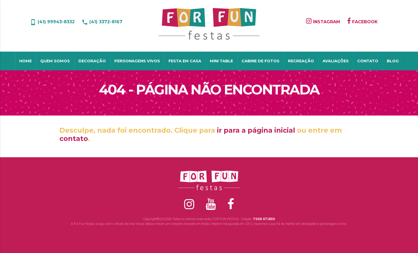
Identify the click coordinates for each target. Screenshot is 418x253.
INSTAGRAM (323, 21)
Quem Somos (55, 61)
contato (73, 138)
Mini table (221, 61)
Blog (393, 61)
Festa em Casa (184, 61)
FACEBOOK (362, 21)
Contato (367, 61)
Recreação (301, 61)
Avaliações (336, 61)
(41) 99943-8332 (52, 21)
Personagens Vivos (137, 61)
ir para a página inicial (256, 130)
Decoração (92, 61)
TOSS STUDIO (264, 219)
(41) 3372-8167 (102, 21)
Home (25, 61)
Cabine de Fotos (260, 61)
